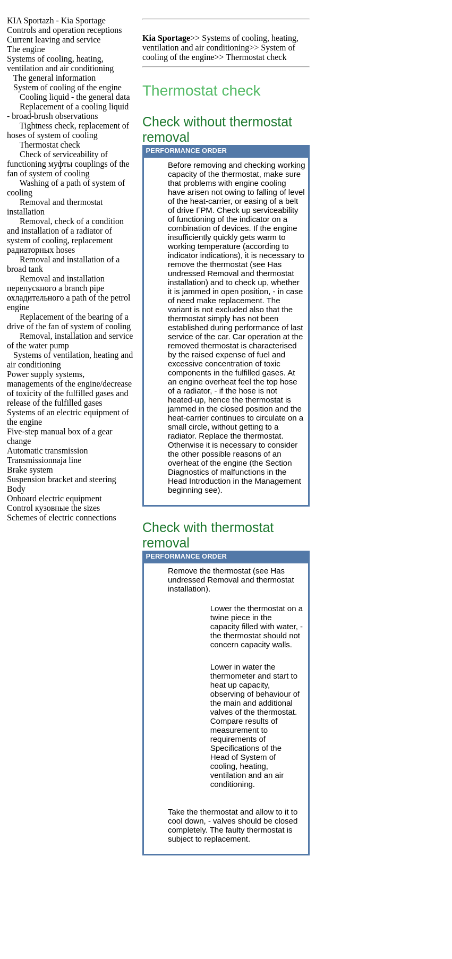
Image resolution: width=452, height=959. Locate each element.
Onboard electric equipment (54, 498)
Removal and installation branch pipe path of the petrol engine (68, 293)
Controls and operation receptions (64, 30)
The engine (26, 49)
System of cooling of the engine (67, 87)
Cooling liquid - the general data (75, 96)
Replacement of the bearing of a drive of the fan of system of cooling (69, 321)
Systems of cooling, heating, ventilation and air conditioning (60, 63)
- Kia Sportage (56, 20)
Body (16, 488)
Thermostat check (50, 144)
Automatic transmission (47, 450)
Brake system (30, 469)
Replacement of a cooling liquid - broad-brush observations (68, 111)
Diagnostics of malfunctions (216, 471)
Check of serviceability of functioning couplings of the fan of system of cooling (68, 164)
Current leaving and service (53, 39)
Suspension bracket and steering (61, 479)
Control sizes (53, 507)
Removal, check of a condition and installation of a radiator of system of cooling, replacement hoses (65, 235)
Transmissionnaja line (44, 460)
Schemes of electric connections (61, 517)
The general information (54, 77)
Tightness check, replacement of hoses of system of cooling (68, 130)
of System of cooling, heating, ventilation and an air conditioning (247, 770)
